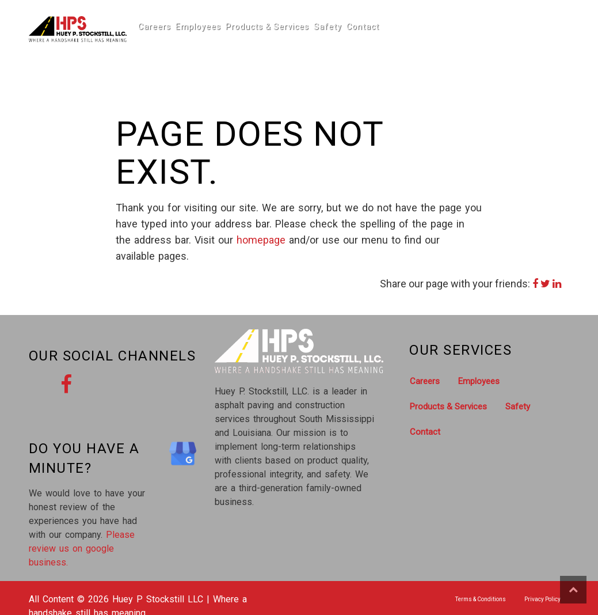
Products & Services (259, 26)
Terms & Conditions (480, 599)
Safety (316, 26)
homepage (261, 240)
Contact (349, 26)
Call (555, 32)
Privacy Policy (542, 599)
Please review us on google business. (82, 548)
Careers (153, 26)
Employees (194, 26)
